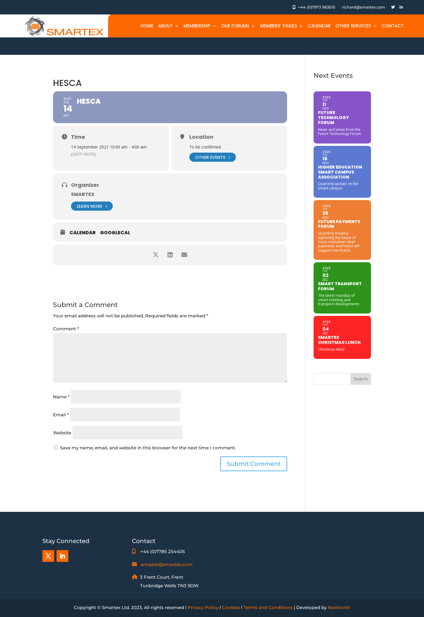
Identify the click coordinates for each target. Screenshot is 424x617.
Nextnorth (339, 607)
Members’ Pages (278, 26)
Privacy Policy (203, 607)
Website (62, 432)
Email (61, 415)
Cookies (231, 607)
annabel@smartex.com (166, 564)
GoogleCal (115, 233)
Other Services (353, 26)
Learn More (92, 206)
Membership (197, 26)
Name (61, 397)
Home (147, 26)
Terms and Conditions (268, 607)
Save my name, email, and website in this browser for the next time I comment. (148, 448)
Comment (66, 328)
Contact (393, 26)
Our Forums (235, 26)
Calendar (319, 26)
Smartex (82, 194)
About (165, 26)
